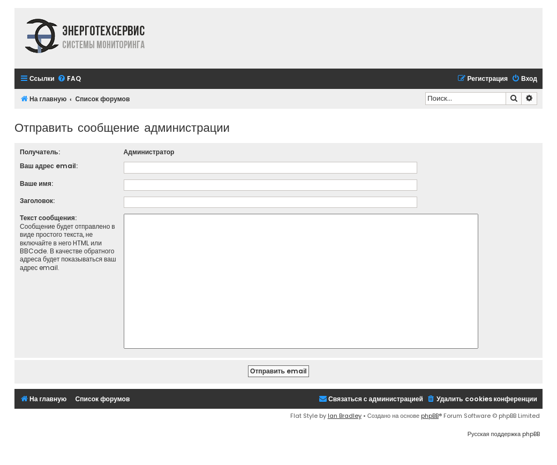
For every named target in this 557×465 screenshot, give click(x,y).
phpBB (430, 415)
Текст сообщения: (48, 217)
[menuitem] (69, 79)
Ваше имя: (36, 183)
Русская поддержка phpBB (504, 434)
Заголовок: (37, 200)
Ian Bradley (345, 415)
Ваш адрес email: (49, 165)
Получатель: (40, 151)
